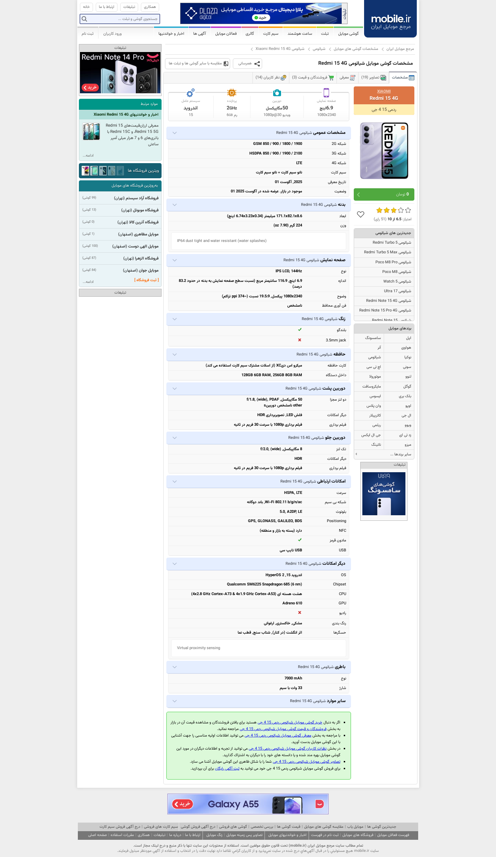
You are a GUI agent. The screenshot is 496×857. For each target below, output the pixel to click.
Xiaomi (384, 91)
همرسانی (245, 63)
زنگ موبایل (214, 835)
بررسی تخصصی (262, 827)
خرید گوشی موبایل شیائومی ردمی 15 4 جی (290, 723)
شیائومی (319, 49)
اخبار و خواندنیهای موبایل (287, 835)
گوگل (407, 387)
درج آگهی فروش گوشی (198, 827)
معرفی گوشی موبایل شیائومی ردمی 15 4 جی (278, 736)
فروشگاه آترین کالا (143, 222)
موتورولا (375, 377)
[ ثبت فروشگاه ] (146, 280)
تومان (402, 194)
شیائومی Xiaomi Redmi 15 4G (280, 49)
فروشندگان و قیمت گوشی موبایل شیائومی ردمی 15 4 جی (283, 729)
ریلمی (376, 425)
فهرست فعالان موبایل (393, 835)
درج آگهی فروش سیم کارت (120, 827)
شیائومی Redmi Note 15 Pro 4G (385, 311)
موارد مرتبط (149, 104)
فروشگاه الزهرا (146, 258)
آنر (379, 348)
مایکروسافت (371, 387)
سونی (407, 367)
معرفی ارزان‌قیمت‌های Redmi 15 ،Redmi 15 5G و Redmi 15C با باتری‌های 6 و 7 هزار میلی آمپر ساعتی (132, 135)
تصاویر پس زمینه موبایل (244, 835)
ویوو (408, 425)
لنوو (408, 377)
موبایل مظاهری (146, 234)
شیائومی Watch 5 (397, 282)
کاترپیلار (375, 416)
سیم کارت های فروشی (161, 827)
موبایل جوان (148, 270)
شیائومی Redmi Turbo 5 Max (387, 252)
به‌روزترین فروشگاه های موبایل (135, 186)
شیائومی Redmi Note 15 (391, 321)
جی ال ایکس (371, 435)
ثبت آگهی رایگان (227, 769)
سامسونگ (373, 338)
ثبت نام (88, 34)
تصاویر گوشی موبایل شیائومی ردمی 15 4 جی (306, 762)
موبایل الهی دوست (143, 246)
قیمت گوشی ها (288, 827)
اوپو (408, 406)
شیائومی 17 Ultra (397, 291)
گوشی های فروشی (233, 827)
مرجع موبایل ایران (400, 49)
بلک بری (405, 396)
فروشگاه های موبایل (357, 835)
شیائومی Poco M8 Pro (393, 262)
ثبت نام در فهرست (325, 835)
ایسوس (375, 396)
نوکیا (407, 357)
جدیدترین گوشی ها (381, 827)
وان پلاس (373, 406)
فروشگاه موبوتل (145, 210)
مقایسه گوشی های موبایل (323, 827)
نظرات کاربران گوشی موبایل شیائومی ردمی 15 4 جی (288, 749)
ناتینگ (376, 445)
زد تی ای (405, 435)
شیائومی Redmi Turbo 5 (392, 243)
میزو (408, 445)
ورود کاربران (112, 34)
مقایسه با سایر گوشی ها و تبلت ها (195, 63)
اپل (408, 338)
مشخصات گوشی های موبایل (356, 49)
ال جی (406, 416)
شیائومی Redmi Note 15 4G (388, 301)
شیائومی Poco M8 (396, 272)
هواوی (406, 348)
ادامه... (88, 156)
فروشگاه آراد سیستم (142, 198)
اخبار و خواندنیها (171, 34)
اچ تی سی (373, 367)
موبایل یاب (355, 827)
